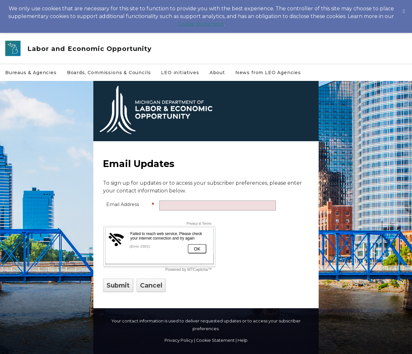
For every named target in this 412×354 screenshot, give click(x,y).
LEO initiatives (180, 72)
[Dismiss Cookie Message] (404, 6)
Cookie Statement (200, 24)
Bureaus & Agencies (31, 72)
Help (243, 340)
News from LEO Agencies (268, 72)
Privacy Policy (178, 340)
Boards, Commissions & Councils (109, 72)
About (217, 72)
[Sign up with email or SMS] (118, 285)
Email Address (130, 204)
